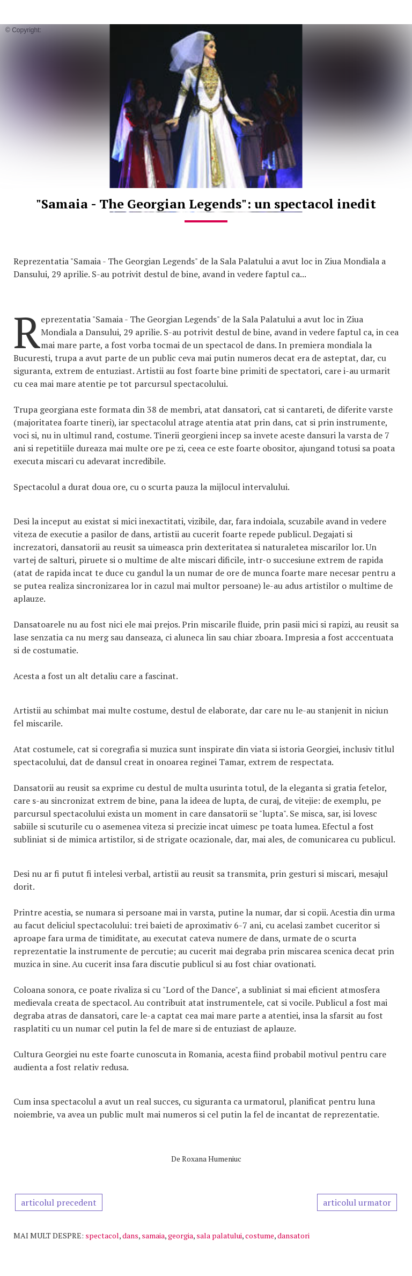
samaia (153, 1235)
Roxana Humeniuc (211, 1159)
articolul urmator (357, 1202)
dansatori (293, 1235)
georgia (180, 1235)
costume (259, 1235)
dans (130, 1235)
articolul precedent (59, 1202)
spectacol (102, 1235)
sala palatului (219, 1235)
